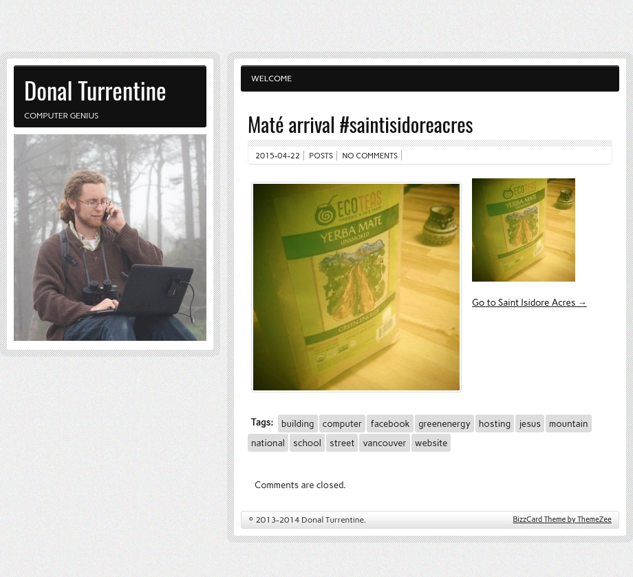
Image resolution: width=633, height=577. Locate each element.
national (268, 442)
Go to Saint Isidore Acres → (529, 302)
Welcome (271, 78)
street (342, 442)
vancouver (384, 442)
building (297, 423)
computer (343, 423)
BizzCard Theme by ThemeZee (562, 519)
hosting (495, 423)
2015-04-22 (277, 155)
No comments (370, 155)
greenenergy (444, 423)
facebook (389, 423)
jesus (530, 423)
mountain (568, 423)
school (307, 442)
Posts (321, 155)
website (431, 442)
